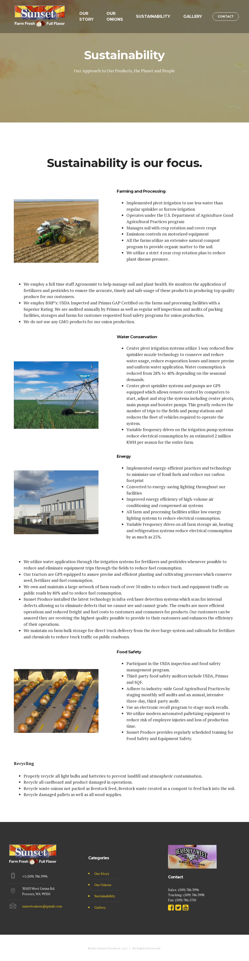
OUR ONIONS (115, 16)
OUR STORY (86, 16)
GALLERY (192, 16)
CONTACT (226, 16)
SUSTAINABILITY (153, 16)
